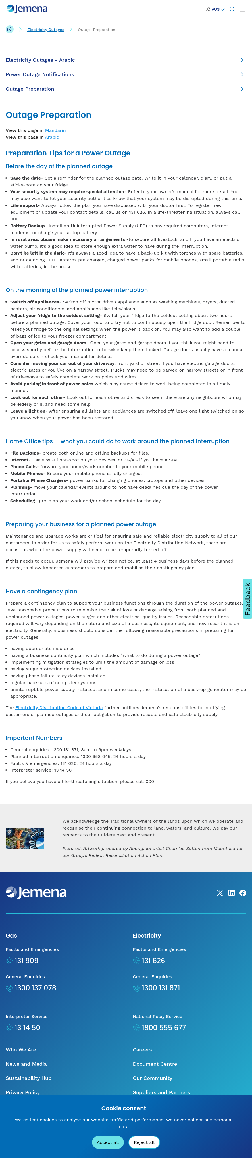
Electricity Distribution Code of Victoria (59, 707)
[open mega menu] (242, 9)
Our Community (152, 1078)
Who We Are (21, 1050)
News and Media (26, 1064)
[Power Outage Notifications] (126, 74)
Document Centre (155, 1064)
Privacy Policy (23, 1092)
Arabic (52, 137)
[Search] (232, 9)
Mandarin (55, 130)
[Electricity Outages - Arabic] (126, 60)
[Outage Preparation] (126, 89)
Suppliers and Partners (161, 1092)
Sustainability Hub (28, 1078)
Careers (142, 1050)
